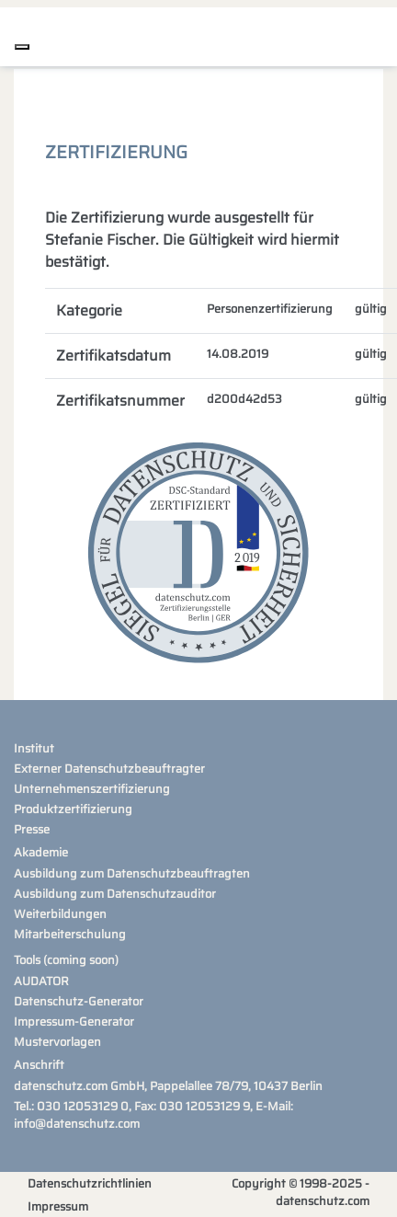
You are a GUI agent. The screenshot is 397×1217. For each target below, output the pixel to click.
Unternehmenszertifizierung (92, 788)
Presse (32, 829)
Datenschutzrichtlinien (90, 1183)
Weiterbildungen (60, 914)
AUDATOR (41, 981)
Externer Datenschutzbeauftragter (109, 768)
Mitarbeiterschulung (70, 934)
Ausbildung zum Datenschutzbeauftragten (132, 873)
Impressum (58, 1206)
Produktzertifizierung (73, 809)
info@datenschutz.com (77, 1123)
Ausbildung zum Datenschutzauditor (115, 893)
